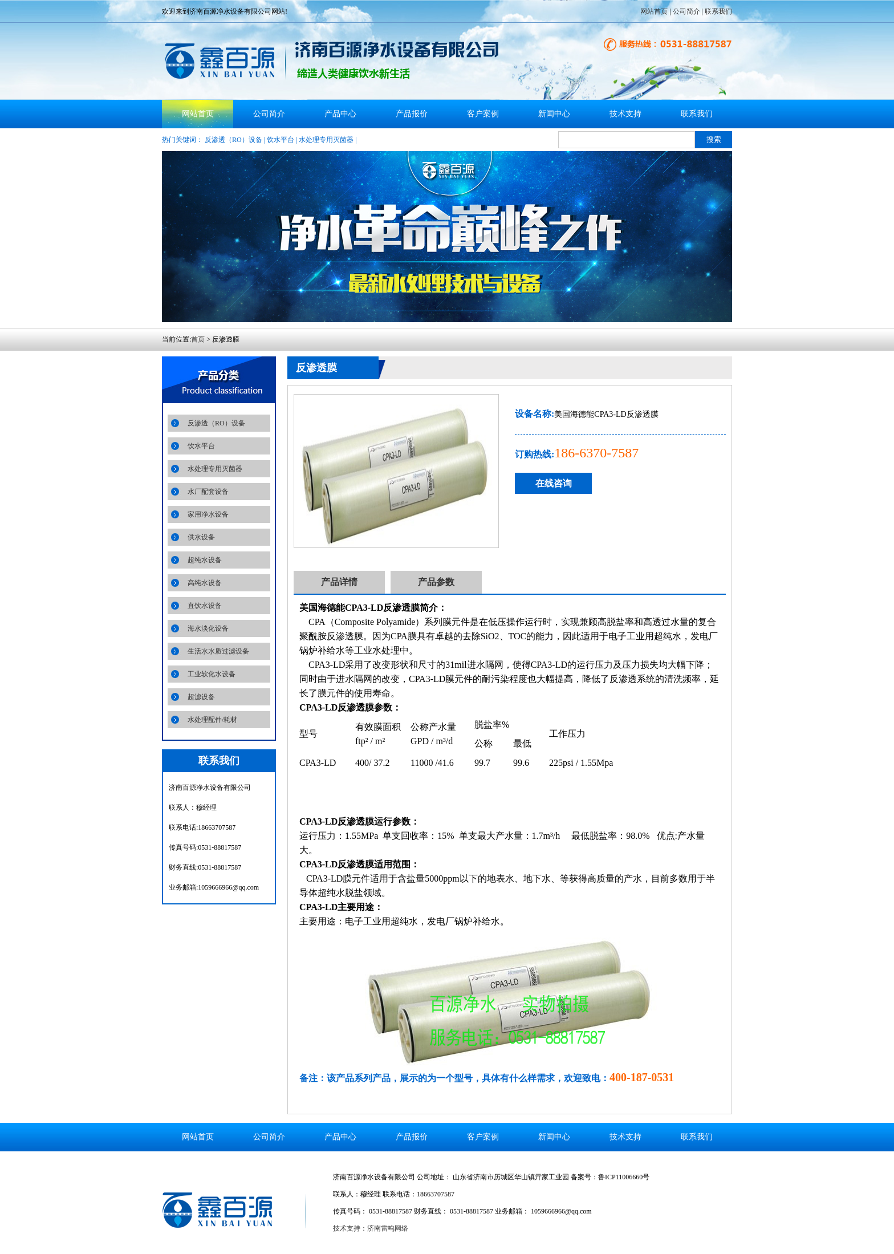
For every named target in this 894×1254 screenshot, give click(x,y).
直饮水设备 (205, 606)
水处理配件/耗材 (212, 720)
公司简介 (686, 11)
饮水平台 (280, 140)
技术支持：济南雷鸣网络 (370, 1228)
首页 (198, 339)
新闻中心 (554, 113)
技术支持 (625, 113)
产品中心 (340, 113)
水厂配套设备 (208, 492)
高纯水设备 (205, 583)
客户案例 (483, 113)
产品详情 (339, 582)
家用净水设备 (208, 514)
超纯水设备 (205, 560)
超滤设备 (201, 697)
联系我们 (718, 11)
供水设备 (201, 537)
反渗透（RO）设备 (233, 140)
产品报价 (412, 113)
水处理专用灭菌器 (326, 140)
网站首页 (654, 11)
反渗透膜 (316, 368)
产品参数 (436, 582)
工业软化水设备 (211, 674)
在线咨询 (553, 483)
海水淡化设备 (208, 628)
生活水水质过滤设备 (218, 651)
